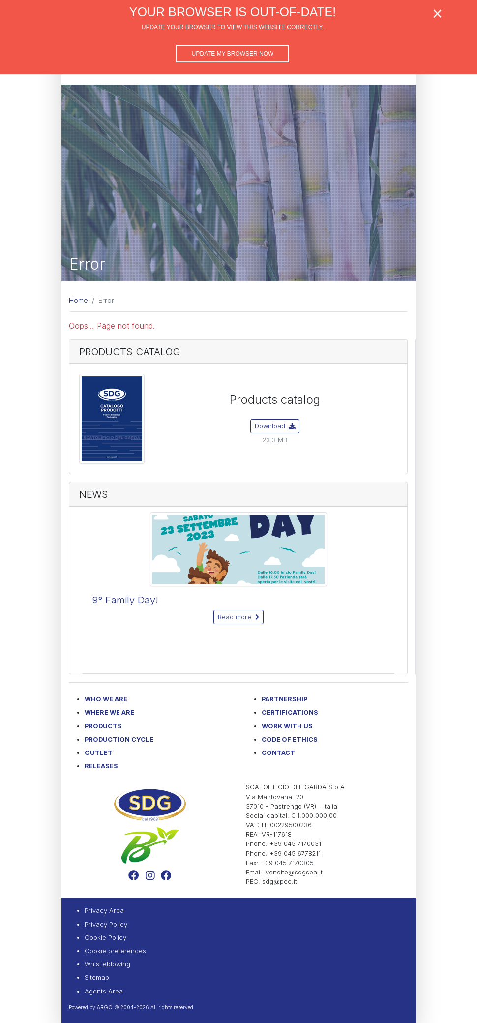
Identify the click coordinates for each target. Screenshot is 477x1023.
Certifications (290, 712)
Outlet (99, 752)
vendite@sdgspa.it (294, 872)
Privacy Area (104, 910)
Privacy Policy (106, 924)
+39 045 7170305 (287, 863)
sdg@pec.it (279, 881)
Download (275, 426)
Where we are (109, 712)
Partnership (284, 699)
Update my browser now (233, 53)
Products (103, 726)
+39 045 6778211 (295, 853)
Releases (101, 766)
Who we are (106, 699)
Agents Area (104, 991)
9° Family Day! (125, 600)
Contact (278, 752)
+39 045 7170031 (295, 843)
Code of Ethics (290, 739)
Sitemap (97, 977)
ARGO (105, 1007)
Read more (238, 617)
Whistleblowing (107, 964)
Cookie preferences (115, 951)
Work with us (287, 726)
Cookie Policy (105, 937)
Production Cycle (119, 739)
